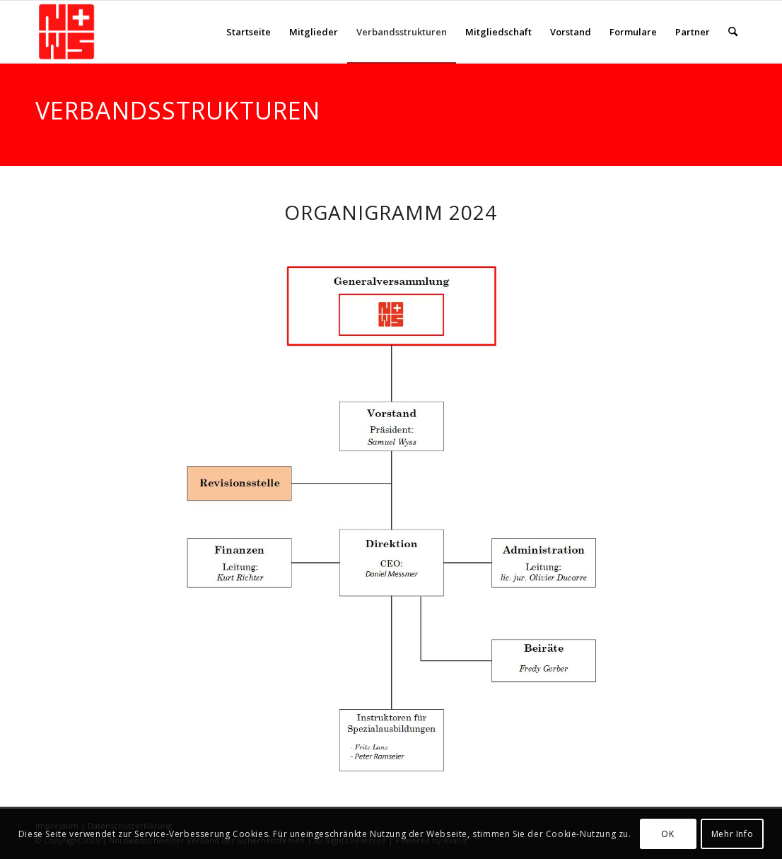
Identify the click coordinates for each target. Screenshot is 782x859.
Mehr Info (732, 834)
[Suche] (733, 32)
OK (667, 834)
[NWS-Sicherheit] (66, 32)
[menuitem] (248, 32)
